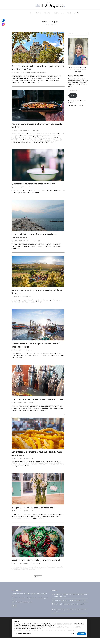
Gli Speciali (23, 72)
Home (46, 24)
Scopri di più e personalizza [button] (23, 633)
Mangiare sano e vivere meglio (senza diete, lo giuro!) (36, 560)
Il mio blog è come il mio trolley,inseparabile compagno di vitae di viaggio (78, 70)
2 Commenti (27, 187)
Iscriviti (72, 95)
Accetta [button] (82, 633)
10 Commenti (36, 130)
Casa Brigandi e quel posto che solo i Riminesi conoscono (37, 399)
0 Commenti (28, 296)
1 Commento (43, 72)
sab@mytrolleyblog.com (77, 105)
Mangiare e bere (31, 72)
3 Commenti (29, 458)
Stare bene (17, 187)
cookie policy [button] (50, 625)
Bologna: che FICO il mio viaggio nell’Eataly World (33, 507)
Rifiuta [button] (72, 633)
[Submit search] (86, 34)
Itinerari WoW (17, 296)
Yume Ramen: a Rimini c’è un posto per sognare (33, 183)
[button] (85, 621)
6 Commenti (36, 240)
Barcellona (16, 72)
